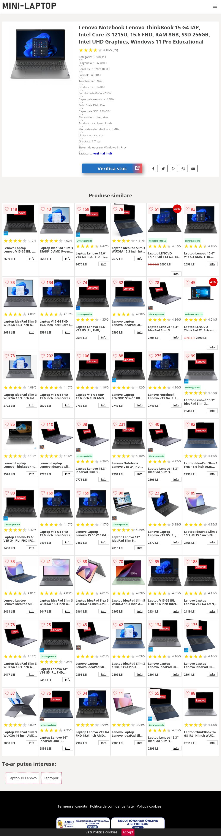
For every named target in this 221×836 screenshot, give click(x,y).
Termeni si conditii (72, 806)
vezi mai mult (102, 153)
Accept (128, 832)
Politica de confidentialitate (112, 806)
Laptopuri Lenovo (22, 778)
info (31, 258)
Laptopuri (51, 778)
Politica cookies (149, 806)
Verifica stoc (120, 168)
